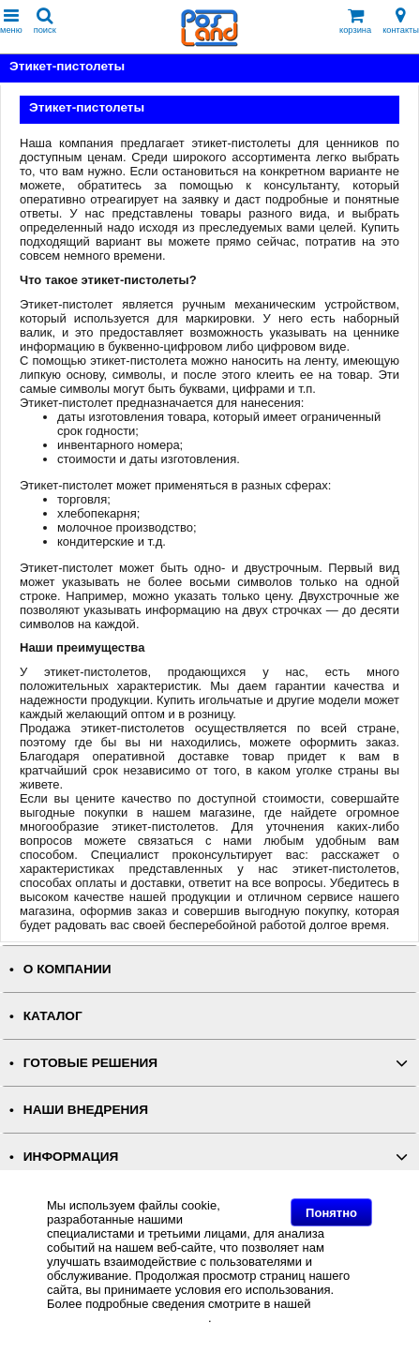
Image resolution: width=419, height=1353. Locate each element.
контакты (400, 21)
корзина (355, 21)
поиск (45, 21)
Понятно (331, 1213)
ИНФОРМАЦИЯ (71, 1157)
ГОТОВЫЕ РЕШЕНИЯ (90, 1063)
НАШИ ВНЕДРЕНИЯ (85, 1110)
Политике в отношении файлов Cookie (207, 1311)
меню (11, 21)
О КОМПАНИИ (67, 969)
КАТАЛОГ (52, 1016)
